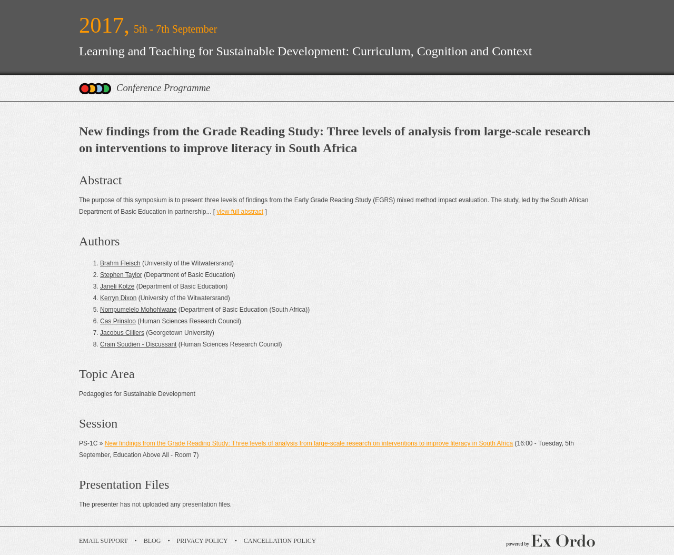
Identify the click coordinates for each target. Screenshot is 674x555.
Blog (152, 540)
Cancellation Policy (280, 540)
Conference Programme (163, 87)
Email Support (103, 540)
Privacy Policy (202, 540)
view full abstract (239, 211)
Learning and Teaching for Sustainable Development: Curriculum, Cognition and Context (305, 51)
